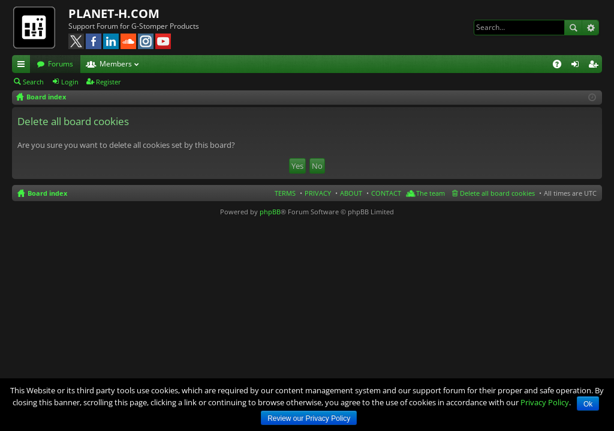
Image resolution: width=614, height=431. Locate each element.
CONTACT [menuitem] (386, 193)
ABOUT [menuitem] (351, 193)
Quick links (23, 66)
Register (108, 81)
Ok (587, 404)
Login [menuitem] (577, 66)
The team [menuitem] (430, 193)
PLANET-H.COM (113, 13)
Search (573, 27)
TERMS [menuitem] (285, 193)
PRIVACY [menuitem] (318, 193)
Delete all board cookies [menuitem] (497, 193)
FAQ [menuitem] (561, 66)
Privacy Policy (544, 402)
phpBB (270, 211)
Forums (60, 64)
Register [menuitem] (595, 66)
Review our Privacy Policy (308, 418)
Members (116, 64)
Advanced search (590, 27)
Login (70, 81)
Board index (47, 193)
